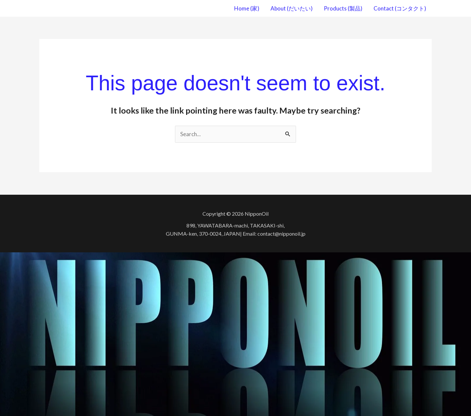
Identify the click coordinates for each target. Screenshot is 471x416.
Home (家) (246, 8)
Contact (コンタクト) (400, 8)
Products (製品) (343, 8)
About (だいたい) (291, 8)
